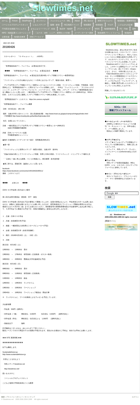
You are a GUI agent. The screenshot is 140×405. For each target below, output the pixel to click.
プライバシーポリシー (14, 397)
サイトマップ (30, 397)
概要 (3, 397)
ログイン (135, 397)
